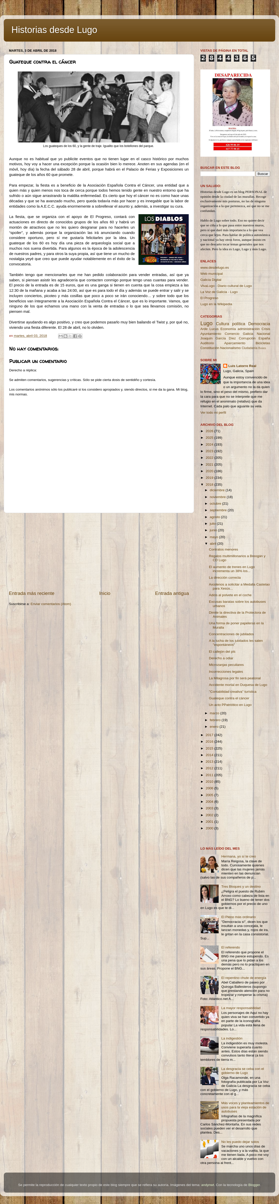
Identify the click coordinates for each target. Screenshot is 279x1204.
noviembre (218, 497)
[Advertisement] (99, 551)
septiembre (219, 510)
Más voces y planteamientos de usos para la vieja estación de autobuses (245, 1107)
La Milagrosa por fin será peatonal (235, 678)
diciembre (217, 490)
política (238, 323)
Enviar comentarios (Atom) (51, 604)
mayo (214, 537)
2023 (210, 451)
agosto (215, 517)
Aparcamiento (234, 343)
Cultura (222, 323)
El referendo (230, 947)
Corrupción (247, 338)
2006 (210, 788)
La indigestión (231, 1038)
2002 (210, 815)
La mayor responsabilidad (240, 1008)
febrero (216, 720)
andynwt (207, 1185)
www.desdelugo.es (214, 267)
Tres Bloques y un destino (241, 886)
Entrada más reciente (32, 593)
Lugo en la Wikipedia (216, 304)
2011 (210, 775)
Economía (228, 329)
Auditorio (207, 343)
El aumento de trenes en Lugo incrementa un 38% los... (232, 569)
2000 (210, 828)
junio (214, 530)
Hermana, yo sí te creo (238, 856)
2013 (210, 761)
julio (213, 523)
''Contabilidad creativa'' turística (232, 692)
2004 (210, 802)
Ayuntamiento (210, 334)
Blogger (254, 1185)
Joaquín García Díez (218, 338)
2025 (210, 438)
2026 (210, 431)
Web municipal (211, 274)
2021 (210, 464)
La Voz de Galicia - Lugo (219, 292)
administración (249, 329)
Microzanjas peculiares (226, 665)
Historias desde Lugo (54, 30)
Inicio (104, 593)
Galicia (248, 334)
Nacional (263, 334)
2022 (210, 458)
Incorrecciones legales (226, 671)
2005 (210, 795)
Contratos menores (223, 549)
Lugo (206, 323)
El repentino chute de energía (243, 978)
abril (213, 543)
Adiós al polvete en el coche (230, 595)
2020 (210, 471)
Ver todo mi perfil (213, 412)
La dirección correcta (225, 577)
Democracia (259, 323)
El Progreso (209, 298)
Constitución (209, 348)
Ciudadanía (249, 348)
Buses (262, 348)
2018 (210, 484)
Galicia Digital (210, 280)
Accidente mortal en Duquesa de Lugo (238, 685)
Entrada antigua (172, 593)
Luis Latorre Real (242, 366)
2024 (210, 444)
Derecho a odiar (221, 658)
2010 (210, 781)
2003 (210, 808)
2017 (210, 735)
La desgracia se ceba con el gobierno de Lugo (242, 1071)
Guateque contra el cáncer (229, 698)
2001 (210, 822)
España (264, 338)
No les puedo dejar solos (240, 1142)
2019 (210, 478)
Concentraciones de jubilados (231, 634)
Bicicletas (263, 343)
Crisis (265, 329)
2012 (210, 768)
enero (214, 726)
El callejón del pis (222, 651)
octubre (216, 503)
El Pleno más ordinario (238, 917)
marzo (215, 713)
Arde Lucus (209, 329)
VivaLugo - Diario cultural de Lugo (226, 286)
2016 (210, 741)
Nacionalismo (230, 348)
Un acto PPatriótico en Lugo (230, 705)
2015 (210, 748)
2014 (210, 755)
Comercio (232, 334)
